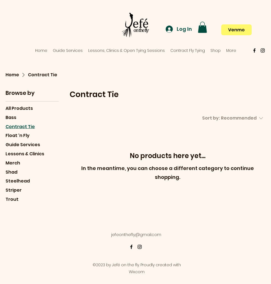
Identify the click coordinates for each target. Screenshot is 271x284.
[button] (202, 27)
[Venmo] (236, 29)
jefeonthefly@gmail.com (136, 234)
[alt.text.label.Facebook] (254, 50)
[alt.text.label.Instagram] (262, 50)
